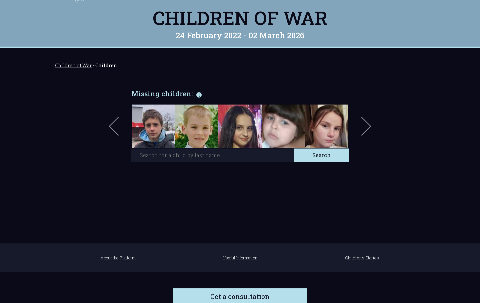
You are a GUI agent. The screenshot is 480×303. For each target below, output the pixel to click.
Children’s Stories (362, 258)
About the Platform (118, 258)
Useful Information (240, 258)
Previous (122, 130)
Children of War (240, 17)
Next (365, 130)
